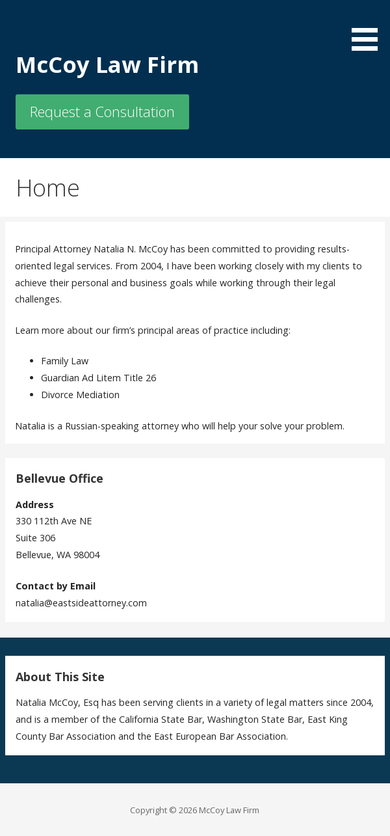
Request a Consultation (102, 111)
